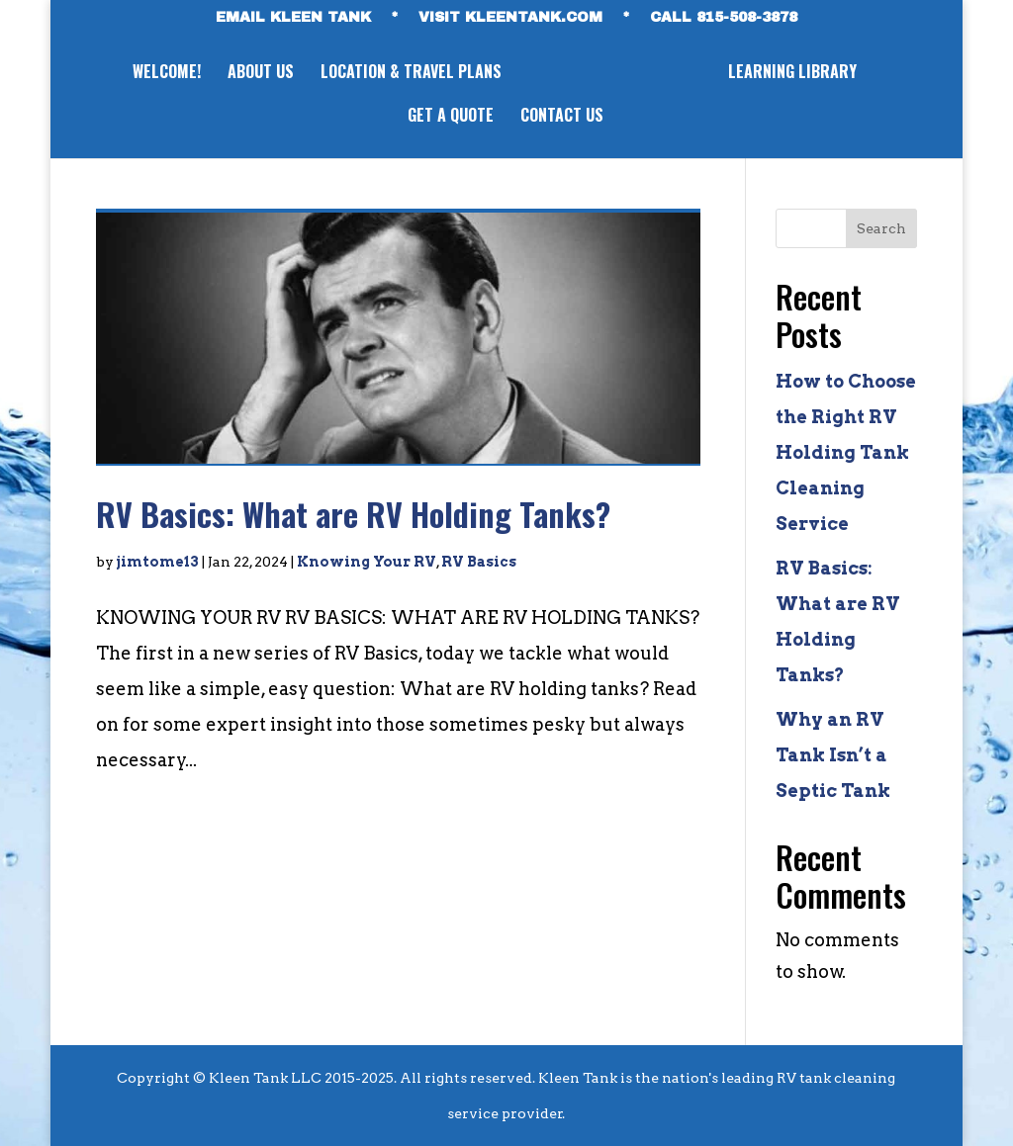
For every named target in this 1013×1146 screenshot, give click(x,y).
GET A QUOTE (451, 117)
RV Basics (478, 562)
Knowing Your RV (366, 562)
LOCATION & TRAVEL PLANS (411, 73)
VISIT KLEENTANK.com (510, 18)
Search (881, 228)
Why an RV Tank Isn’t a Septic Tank (833, 755)
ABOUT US (261, 73)
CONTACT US (561, 117)
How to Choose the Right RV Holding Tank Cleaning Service (846, 452)
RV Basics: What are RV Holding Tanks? (353, 513)
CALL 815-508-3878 (723, 18)
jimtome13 (158, 562)
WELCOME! (167, 73)
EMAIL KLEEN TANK (293, 18)
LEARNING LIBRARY (792, 73)
